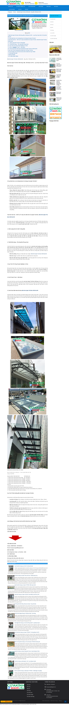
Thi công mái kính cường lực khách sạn (58, 88)
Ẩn (29, 33)
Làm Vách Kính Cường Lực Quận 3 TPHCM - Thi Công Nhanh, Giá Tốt (27, 632)
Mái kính (56, 6)
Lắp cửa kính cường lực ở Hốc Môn (58, 76)
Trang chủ (10, 6)
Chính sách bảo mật (45, 700)
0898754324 (32, 3)
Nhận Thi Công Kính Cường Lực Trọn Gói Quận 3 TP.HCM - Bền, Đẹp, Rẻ (27, 641)
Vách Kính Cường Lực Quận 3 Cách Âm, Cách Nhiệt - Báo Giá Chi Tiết (27, 594)
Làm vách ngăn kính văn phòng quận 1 (58, 65)
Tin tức (19, 9)
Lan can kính (12, 9)
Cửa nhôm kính (31, 6)
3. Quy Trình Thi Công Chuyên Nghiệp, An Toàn (18, 45)
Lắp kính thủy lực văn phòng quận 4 (58, 59)
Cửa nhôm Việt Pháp (53, 38)
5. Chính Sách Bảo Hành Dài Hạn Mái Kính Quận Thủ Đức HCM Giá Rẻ (22, 48)
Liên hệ (26, 9)
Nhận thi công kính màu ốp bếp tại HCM (58, 70)
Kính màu (49, 6)
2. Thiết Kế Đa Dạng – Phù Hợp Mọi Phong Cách (18, 44)
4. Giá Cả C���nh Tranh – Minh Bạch (16, 47)
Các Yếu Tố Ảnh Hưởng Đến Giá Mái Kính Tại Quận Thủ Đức (20, 50)
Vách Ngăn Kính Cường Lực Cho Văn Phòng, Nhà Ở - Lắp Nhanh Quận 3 (27, 622)
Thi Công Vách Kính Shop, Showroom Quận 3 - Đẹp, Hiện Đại (25, 603)
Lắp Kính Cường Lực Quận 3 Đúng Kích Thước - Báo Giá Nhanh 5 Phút (27, 651)
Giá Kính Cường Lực (20, 6)
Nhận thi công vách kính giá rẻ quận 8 (58, 99)
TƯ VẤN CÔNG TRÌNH (13, 56)
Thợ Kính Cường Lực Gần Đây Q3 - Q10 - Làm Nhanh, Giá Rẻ (25, 661)
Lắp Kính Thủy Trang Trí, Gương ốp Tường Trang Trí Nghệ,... (59, 82)
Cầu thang (52, 30)
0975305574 (45, 3)
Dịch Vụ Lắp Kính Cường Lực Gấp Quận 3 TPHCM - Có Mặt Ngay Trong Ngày (28, 670)
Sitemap (60, 700)
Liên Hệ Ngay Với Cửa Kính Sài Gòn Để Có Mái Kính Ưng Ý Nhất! (21, 51)
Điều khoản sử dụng (54, 700)
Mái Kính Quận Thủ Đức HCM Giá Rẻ (15, 59)
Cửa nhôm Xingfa (53, 35)
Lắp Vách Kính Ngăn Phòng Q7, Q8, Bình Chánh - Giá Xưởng (25, 613)
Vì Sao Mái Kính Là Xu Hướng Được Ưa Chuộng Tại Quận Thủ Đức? (22, 38)
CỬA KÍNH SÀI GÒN (12, 53)
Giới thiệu (10, 681)
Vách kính (41, 6)
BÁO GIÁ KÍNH (11, 54)
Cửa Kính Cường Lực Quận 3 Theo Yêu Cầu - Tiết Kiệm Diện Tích (26, 575)
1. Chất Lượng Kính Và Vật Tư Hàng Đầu (16, 42)
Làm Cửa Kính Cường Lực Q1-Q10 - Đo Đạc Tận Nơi (24, 566)
